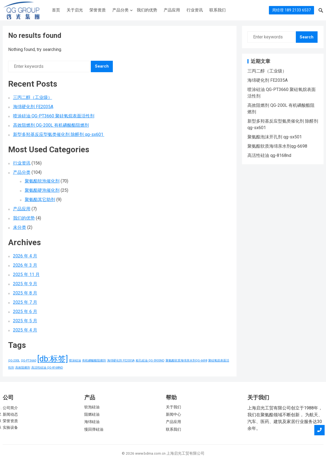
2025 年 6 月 (25, 311)
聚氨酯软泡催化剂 (42, 181)
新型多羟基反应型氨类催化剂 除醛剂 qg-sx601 (58, 134)
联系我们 (217, 10)
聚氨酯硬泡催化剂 (42, 190)
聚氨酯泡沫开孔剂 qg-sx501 (274, 136)
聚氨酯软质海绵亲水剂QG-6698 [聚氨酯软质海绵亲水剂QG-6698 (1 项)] (186, 360)
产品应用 (172, 10)
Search (102, 66)
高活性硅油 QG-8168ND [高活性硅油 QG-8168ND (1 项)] (47, 367)
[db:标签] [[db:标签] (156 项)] (52, 358)
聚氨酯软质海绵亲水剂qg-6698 (277, 146)
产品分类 (120, 10)
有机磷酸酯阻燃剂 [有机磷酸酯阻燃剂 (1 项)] (94, 360)
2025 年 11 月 (26, 274)
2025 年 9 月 (25, 283)
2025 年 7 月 (25, 302)
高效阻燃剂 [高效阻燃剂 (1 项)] (22, 367)
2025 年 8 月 (25, 293)
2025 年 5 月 (25, 320)
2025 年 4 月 (25, 330)
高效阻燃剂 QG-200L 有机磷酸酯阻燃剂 (51, 125)
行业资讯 (195, 10)
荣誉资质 (97, 10)
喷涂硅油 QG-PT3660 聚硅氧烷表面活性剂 (53, 115)
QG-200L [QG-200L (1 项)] (14, 360)
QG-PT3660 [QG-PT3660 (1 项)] (28, 360)
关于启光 (75, 10)
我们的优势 (147, 10)
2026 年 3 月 (25, 265)
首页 (56, 10)
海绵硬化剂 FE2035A (33, 106)
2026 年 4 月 (25, 256)
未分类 (19, 227)
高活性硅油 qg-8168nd (269, 155)
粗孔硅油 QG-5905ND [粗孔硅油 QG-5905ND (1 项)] (150, 360)
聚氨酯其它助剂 (40, 199)
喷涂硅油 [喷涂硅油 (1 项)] (75, 360)
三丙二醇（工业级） (32, 97)
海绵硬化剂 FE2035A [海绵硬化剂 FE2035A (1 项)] (121, 360)
